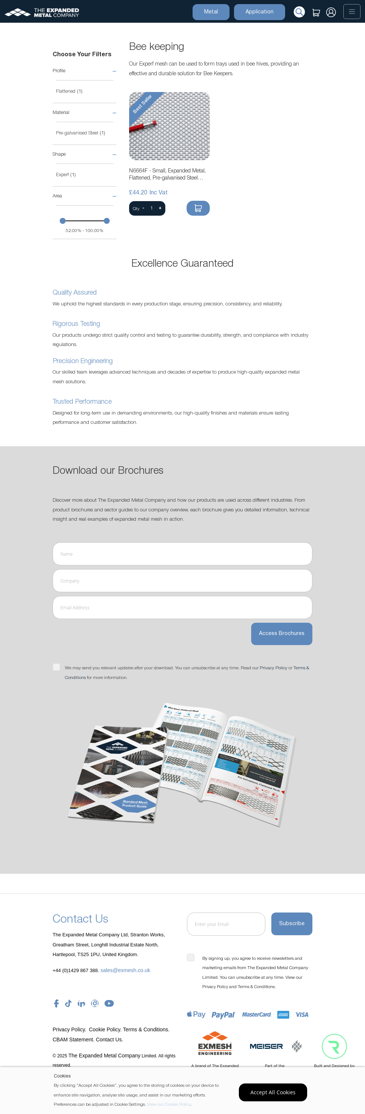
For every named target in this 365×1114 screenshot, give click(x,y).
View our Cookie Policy (169, 1104)
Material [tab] (61, 113)
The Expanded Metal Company (104, 1055)
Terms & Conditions (256, 987)
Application (260, 11)
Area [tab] (57, 196)
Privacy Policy (273, 669)
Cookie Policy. (105, 1029)
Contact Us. (109, 1039)
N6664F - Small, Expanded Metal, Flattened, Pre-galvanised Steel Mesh (167, 176)
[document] (183, 1091)
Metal (211, 11)
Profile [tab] (59, 71)
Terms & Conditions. (146, 1029)
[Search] (299, 11)
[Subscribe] (291, 924)
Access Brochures (282, 634)
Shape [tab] (59, 154)
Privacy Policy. (70, 1029)
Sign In (331, 14)
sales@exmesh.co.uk (125, 970)
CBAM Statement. (74, 1039)
